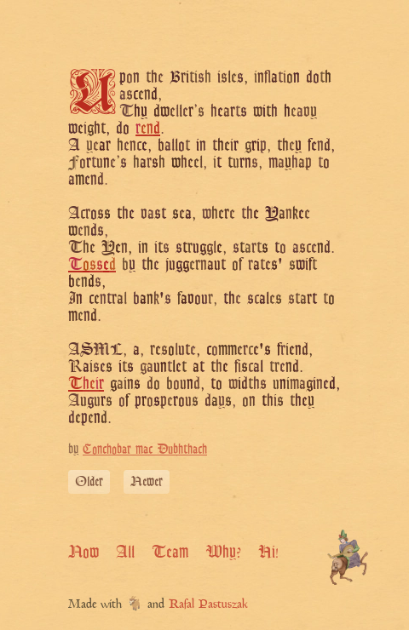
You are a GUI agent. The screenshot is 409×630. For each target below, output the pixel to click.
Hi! (268, 551)
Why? (223, 551)
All (125, 551)
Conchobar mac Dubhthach (145, 449)
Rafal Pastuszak (208, 605)
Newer (146, 481)
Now (83, 551)
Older (89, 481)
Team (170, 551)
